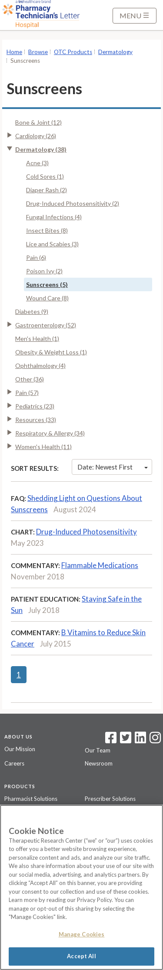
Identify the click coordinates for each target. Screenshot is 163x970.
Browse (38, 51)
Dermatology (115, 51)
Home (14, 51)
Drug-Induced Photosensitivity (86, 531)
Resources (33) (35, 419)
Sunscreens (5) (47, 284)
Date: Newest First (112, 467)
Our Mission (19, 748)
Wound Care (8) (47, 298)
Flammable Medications (99, 565)
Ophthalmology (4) (40, 365)
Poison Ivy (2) (44, 271)
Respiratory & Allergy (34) (50, 433)
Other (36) (29, 379)
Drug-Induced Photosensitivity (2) (72, 203)
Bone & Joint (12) (38, 122)
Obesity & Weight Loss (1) (51, 352)
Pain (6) (36, 257)
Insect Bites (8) (47, 230)
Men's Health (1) (37, 338)
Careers (14, 763)
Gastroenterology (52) (45, 325)
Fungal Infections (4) (54, 217)
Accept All (81, 956)
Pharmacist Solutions (30, 798)
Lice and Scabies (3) (52, 244)
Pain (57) (27, 392)
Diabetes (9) (31, 311)
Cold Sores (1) (45, 176)
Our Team (97, 750)
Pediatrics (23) (34, 406)
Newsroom (99, 763)
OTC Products (73, 51)
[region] (81, 887)
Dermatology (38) (41, 149)
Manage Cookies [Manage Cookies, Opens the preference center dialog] (82, 934)
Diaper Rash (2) (46, 190)
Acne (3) (37, 163)
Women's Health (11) (43, 446)
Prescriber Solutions (110, 798)
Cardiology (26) (35, 136)
